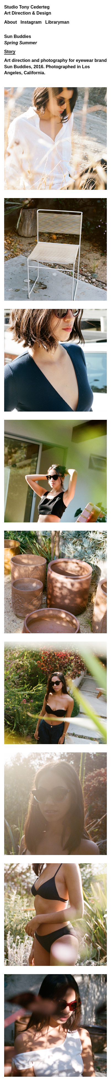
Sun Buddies (17, 66)
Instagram (31, 22)
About (10, 22)
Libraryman (57, 22)
